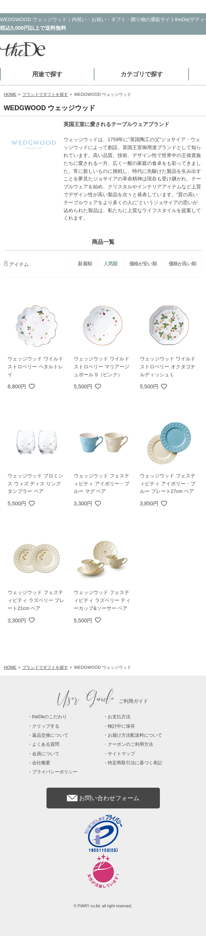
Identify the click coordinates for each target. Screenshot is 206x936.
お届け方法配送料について (135, 735)
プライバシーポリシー (54, 771)
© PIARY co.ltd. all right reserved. (103, 906)
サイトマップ (121, 753)
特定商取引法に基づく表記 (135, 762)
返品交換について (50, 735)
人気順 (111, 263)
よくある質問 (45, 744)
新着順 (85, 263)
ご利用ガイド (103, 701)
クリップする (45, 726)
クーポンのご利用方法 (130, 744)
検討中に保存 (121, 726)
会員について (45, 753)
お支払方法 (119, 716)
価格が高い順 (182, 263)
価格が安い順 (143, 263)
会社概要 (41, 762)
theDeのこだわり (49, 716)
